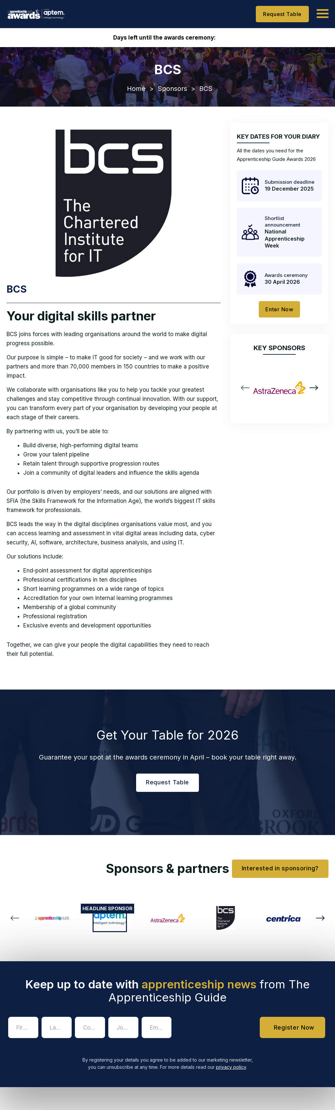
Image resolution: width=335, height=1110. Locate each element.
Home (136, 89)
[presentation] (224, 1029)
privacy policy (231, 1067)
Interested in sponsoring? (280, 868)
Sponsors (172, 89)
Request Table (282, 14)
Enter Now (279, 309)
